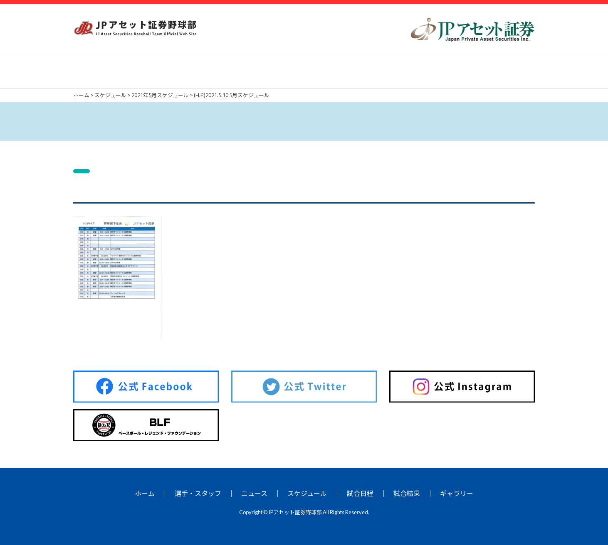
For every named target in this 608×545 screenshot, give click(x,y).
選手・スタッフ (198, 493)
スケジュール (307, 493)
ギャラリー (456, 493)
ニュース (254, 493)
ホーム (145, 493)
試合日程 (360, 493)
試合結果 (406, 493)
